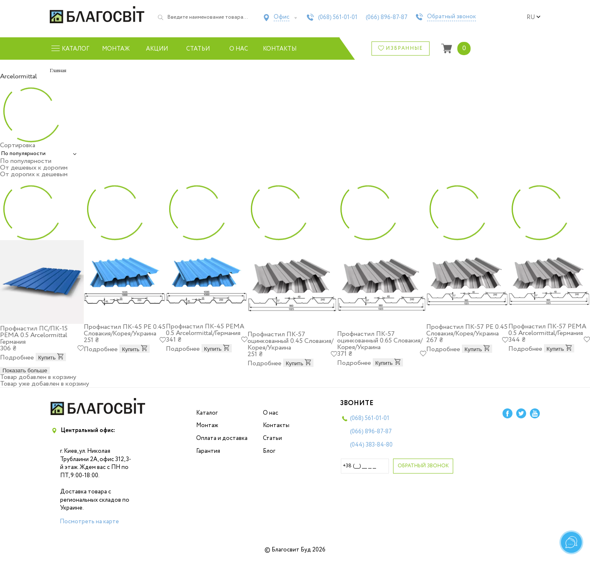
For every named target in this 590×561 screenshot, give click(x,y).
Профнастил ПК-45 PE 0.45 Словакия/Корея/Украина (124, 330)
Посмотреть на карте (89, 521)
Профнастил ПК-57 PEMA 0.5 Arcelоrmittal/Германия (547, 330)
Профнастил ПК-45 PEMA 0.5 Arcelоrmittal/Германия (205, 330)
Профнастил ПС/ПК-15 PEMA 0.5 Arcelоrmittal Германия (34, 335)
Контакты (279, 49)
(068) (337, 17)
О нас (238, 49)
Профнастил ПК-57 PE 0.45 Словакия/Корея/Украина (466, 330)
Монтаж (116, 49)
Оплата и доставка (222, 438)
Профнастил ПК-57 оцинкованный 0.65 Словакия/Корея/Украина (379, 340)
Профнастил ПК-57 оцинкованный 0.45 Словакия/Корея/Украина (290, 341)
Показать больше (24, 370)
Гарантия (208, 451)
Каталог (207, 413)
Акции (157, 49)
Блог (269, 451)
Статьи (198, 49)
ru (534, 17)
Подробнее (17, 357)
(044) (371, 445)
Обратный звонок (451, 17)
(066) (387, 17)
